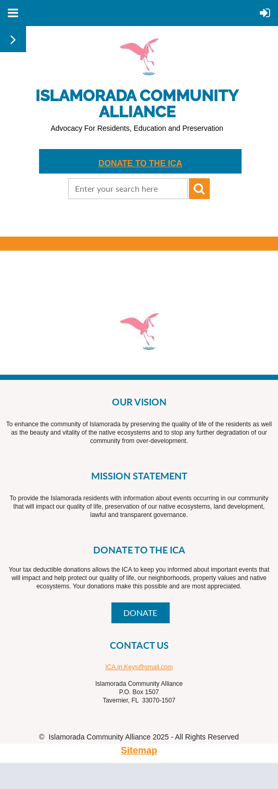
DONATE (140, 613)
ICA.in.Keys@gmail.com (139, 667)
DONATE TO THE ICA (140, 163)
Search (199, 188)
